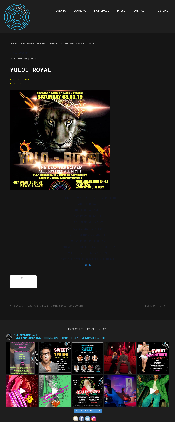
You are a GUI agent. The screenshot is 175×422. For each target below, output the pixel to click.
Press (121, 10)
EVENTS (61, 10)
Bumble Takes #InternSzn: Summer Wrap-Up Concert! (48, 305)
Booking (80, 10)
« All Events (19, 52)
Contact (139, 10)
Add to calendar (23, 281)
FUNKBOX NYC (154, 305)
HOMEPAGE (101, 10)
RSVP (87, 265)
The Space (161, 10)
